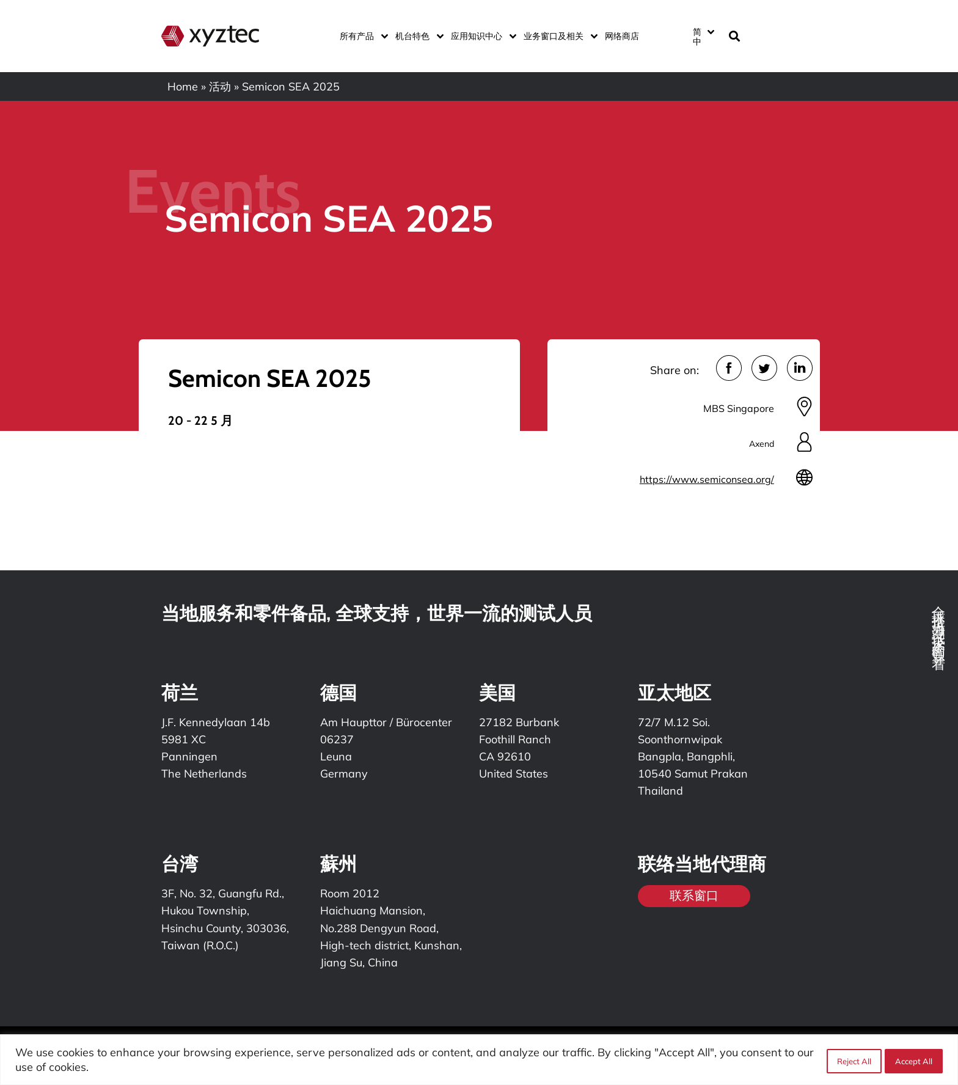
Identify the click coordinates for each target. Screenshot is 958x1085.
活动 (220, 86)
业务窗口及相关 (558, 36)
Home (182, 86)
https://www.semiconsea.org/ (707, 479)
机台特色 (417, 36)
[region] (479, 1059)
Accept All (913, 1060)
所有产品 (361, 36)
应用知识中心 (481, 36)
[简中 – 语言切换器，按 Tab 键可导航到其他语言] (703, 36)
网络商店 (622, 36)
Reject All (852, 1060)
